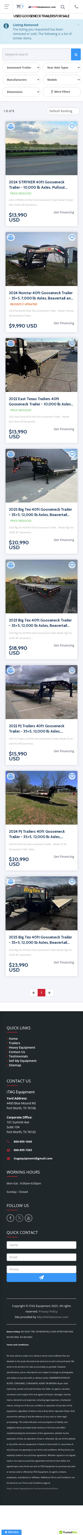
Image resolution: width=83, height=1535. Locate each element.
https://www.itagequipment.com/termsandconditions (32, 1488)
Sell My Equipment (23, 1061)
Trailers (14, 1043)
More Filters (61, 92)
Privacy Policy (48, 1311)
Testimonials (18, 1056)
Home (13, 1038)
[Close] (78, 24)
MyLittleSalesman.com (52, 1317)
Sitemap (15, 1065)
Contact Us (17, 1052)
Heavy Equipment (22, 1047)
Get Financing (64, 212)
